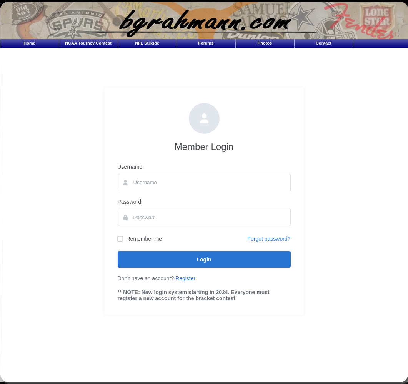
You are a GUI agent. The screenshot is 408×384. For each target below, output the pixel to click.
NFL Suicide (147, 43)
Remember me (140, 239)
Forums (205, 43)
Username (130, 167)
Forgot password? (268, 239)
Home (29, 43)
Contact (323, 43)
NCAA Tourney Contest (88, 43)
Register (185, 278)
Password (129, 202)
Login (204, 259)
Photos (265, 43)
